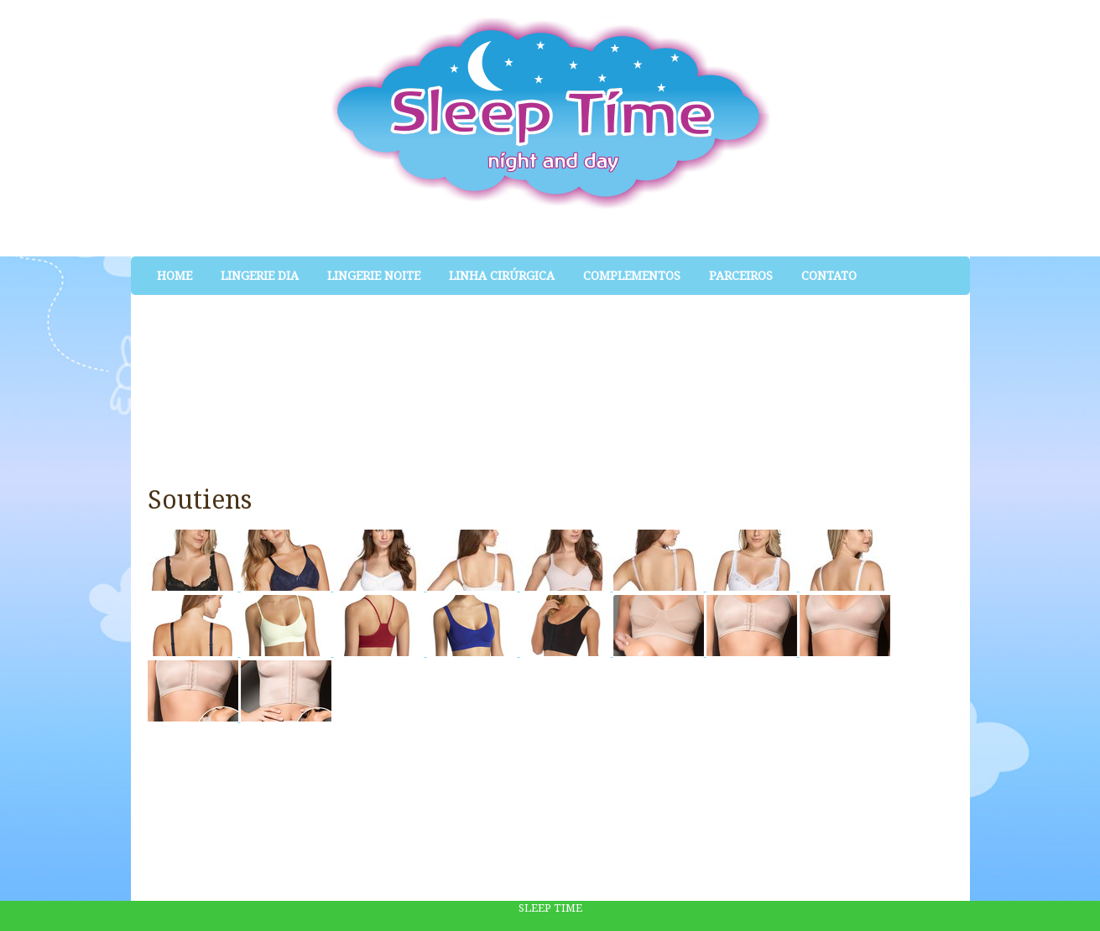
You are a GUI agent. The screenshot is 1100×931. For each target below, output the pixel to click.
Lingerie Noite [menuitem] (373, 275)
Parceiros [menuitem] (741, 275)
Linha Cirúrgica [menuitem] (502, 275)
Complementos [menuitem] (631, 275)
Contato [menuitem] (829, 275)
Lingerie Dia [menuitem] (260, 275)
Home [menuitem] (174, 275)
